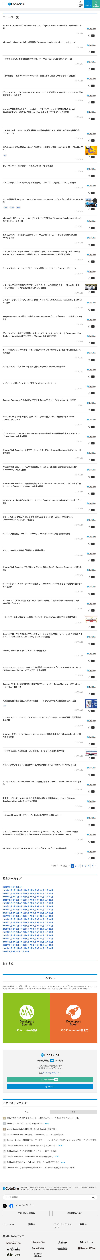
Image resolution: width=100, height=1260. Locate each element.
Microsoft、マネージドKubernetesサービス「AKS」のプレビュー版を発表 (34, 848)
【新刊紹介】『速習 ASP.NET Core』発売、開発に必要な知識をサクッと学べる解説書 (39, 76)
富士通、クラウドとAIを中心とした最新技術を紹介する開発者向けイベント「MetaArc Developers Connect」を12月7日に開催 (39, 799)
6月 (27, 890)
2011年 (6, 935)
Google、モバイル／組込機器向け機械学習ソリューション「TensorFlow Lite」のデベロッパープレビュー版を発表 (42, 685)
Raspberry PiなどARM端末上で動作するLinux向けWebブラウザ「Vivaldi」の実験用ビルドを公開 (42, 317)
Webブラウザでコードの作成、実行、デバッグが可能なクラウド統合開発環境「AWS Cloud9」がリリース (38, 418)
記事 (32, 1224)
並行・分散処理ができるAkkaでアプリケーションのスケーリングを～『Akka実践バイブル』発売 (43, 200)
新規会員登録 (49, 1079)
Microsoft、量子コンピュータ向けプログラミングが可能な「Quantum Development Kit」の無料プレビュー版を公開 (42, 219)
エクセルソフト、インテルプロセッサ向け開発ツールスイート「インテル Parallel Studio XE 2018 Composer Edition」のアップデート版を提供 (42, 668)
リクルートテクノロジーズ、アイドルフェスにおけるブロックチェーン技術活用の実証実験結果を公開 (42, 718)
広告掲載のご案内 (74, 1213)
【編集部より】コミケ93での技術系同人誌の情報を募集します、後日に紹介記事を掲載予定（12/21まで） (41, 131)
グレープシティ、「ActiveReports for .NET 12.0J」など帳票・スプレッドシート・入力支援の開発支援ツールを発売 (43, 93)
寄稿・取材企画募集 (26, 1213)
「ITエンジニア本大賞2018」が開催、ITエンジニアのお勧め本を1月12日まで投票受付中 (40, 617)
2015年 (6, 922)
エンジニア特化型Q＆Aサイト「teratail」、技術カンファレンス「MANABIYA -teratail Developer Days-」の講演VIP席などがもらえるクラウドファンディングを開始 (39, 110)
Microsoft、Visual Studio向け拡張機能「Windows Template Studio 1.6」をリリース (39, 42)
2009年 (6, 942)
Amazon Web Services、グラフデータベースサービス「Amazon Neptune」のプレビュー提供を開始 (42, 451)
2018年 (6, 913)
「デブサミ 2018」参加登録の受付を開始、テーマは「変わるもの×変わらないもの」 (38, 59)
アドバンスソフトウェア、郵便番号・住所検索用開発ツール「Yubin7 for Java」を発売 (39, 765)
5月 (24, 890)
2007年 (6, 948)
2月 (14, 887)
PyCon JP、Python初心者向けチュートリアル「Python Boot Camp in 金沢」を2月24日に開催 (42, 26)
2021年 (6, 903)
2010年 (6, 939)
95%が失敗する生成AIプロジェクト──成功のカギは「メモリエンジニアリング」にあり (44, 1118)
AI (4, 706)
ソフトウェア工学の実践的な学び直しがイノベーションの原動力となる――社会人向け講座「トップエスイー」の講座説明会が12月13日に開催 (41, 286)
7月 (31, 890)
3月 (17, 887)
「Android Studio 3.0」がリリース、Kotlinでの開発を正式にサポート (32, 815)
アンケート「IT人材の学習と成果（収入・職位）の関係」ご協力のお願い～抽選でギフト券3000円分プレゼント (41, 601)
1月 (10, 887)
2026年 (6, 887)
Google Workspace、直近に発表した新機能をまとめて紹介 (31, 1145)
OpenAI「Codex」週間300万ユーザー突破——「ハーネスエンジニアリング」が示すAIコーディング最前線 (52, 1140)
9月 (38, 890)
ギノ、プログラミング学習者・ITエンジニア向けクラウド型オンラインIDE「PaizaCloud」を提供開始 (42, 351)
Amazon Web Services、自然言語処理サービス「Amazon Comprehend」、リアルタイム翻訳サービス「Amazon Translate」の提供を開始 (42, 484)
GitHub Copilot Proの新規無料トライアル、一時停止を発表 (31, 1151)
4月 (20, 887)
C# (5, 155)
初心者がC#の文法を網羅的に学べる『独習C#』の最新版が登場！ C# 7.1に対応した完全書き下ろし (43, 148)
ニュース (8, 1224)
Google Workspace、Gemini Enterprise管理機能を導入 (30, 1156)
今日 (26, 1112)
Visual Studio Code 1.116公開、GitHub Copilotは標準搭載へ (32, 1129)
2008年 (6, 945)
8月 (34, 890)
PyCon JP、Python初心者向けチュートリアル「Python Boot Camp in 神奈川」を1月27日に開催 (42, 501)
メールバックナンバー (50, 1073)
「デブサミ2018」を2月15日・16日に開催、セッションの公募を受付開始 (33, 751)
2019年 (6, 910)
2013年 (6, 929)
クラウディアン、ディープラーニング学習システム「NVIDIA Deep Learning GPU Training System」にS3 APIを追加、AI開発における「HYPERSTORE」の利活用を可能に (41, 253)
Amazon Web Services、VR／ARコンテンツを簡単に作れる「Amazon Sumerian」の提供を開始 (42, 568)
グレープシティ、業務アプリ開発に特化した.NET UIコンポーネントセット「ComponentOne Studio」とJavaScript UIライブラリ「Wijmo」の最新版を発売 (42, 334)
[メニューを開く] (4, 4)
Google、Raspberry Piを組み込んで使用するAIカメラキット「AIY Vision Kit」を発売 (39, 400)
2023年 (6, 897)
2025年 (6, 890)
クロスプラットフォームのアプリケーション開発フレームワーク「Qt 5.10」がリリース (39, 268)
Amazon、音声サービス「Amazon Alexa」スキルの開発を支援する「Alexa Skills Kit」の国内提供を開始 (42, 735)
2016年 (6, 919)
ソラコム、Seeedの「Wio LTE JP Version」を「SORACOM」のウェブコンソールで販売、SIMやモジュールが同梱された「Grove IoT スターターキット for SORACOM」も (41, 833)
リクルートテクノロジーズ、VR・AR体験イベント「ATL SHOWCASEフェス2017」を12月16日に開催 (42, 301)
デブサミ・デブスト (62, 1226)
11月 (47, 890)
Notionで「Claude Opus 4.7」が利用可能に (25, 1123)
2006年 (6, 951)
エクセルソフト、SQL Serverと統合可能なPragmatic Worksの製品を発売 (34, 367)
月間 (73, 1112)
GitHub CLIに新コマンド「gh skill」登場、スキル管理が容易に (33, 1162)
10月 (42, 890)
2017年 (6, 916)
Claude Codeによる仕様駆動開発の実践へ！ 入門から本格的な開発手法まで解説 (40, 1167)
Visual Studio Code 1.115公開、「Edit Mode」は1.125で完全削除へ (35, 1134)
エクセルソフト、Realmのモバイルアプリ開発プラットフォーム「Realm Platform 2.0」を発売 (42, 783)
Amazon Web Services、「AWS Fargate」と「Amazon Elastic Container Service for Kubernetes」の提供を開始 (40, 468)
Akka (18, 207)
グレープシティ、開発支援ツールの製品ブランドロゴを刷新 (28, 166)
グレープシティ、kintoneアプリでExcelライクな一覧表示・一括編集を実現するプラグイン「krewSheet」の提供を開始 (41, 434)
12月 (51, 890)
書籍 (83, 1224)
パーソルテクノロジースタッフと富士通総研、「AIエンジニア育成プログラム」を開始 (39, 183)
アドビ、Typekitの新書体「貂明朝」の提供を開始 (24, 550)
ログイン (50, 1086)
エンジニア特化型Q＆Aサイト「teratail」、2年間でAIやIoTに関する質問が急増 (36, 534)
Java (5, 207)
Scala (12, 207)
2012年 (6, 932)
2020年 (6, 906)
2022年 (6, 900)
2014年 (6, 926)
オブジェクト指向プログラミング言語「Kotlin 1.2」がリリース (29, 383)
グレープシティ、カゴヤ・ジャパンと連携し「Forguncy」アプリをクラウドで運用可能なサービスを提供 (42, 585)
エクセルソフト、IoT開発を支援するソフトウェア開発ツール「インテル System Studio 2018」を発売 (40, 236)
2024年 (6, 893)
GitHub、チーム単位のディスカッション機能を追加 (24, 651)
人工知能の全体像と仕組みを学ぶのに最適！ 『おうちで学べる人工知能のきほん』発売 (39, 701)
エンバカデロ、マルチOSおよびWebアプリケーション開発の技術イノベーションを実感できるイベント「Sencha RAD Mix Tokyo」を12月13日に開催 (42, 635)
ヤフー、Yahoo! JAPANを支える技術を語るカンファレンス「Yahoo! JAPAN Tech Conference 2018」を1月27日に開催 (37, 518)
